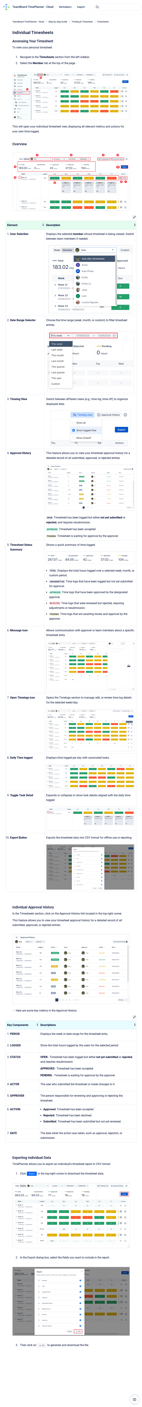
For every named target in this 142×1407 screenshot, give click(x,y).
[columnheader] (25, 225)
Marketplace (65, 7)
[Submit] (97, 7)
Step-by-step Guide (57, 21)
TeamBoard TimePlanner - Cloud (33, 7)
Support (81, 7)
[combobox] (117, 7)
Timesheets (103, 21)
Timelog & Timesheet (82, 21)
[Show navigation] (134, 1399)
